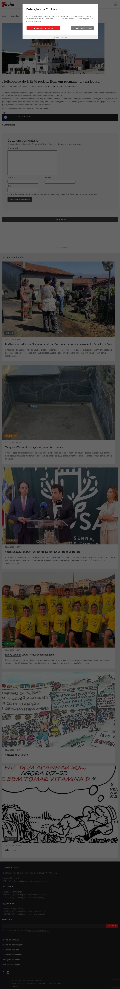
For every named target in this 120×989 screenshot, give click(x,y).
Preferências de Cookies (82, 28)
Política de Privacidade (60, 37)
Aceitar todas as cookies (43, 28)
